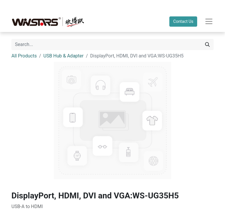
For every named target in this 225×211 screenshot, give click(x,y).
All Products (24, 56)
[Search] (207, 44)
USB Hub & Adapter (63, 56)
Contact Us (183, 21)
